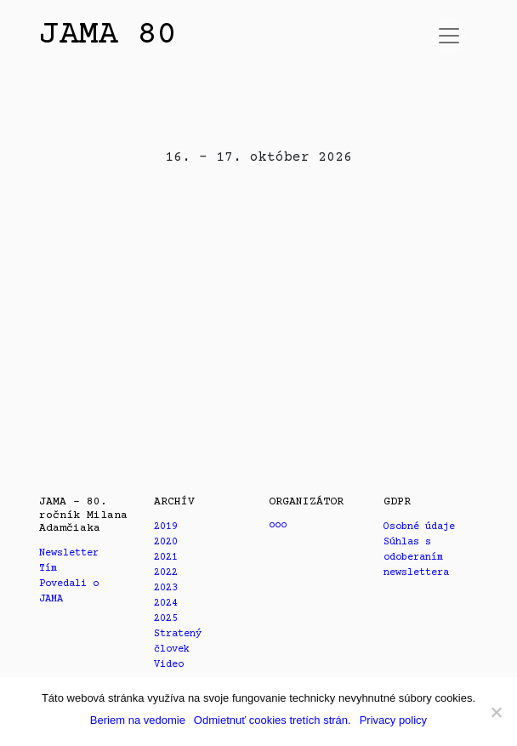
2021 (166, 557)
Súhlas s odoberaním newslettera (416, 557)
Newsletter (69, 553)
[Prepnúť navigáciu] (449, 35)
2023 (166, 588)
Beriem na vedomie (137, 720)
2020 (166, 542)
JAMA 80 (107, 35)
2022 (166, 572)
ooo (278, 525)
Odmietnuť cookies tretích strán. (272, 720)
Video (169, 664)
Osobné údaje (419, 526)
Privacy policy (393, 720)
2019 (166, 526)
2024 (166, 603)
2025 (166, 618)
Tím (48, 568)
